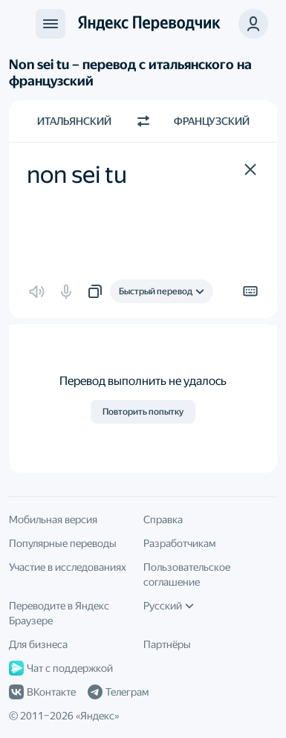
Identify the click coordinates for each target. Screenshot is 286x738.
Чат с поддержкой (61, 668)
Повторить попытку (143, 412)
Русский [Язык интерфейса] (168, 606)
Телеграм (118, 691)
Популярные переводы (63, 543)
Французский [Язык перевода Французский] (212, 121)
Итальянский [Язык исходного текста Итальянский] (74, 121)
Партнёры (167, 644)
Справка (163, 519)
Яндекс (97, 716)
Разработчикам (179, 543)
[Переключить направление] (143, 121)
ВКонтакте (42, 691)
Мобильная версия (53, 519)
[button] (253, 24)
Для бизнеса (38, 644)
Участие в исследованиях (67, 567)
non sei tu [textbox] (77, 175)
